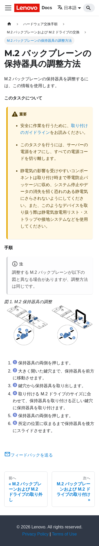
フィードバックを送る (28, 455)
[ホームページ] (9, 24)
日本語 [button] (67, 8)
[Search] (89, 8)
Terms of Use (64, 534)
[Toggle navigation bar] (8, 8)
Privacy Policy (35, 534)
